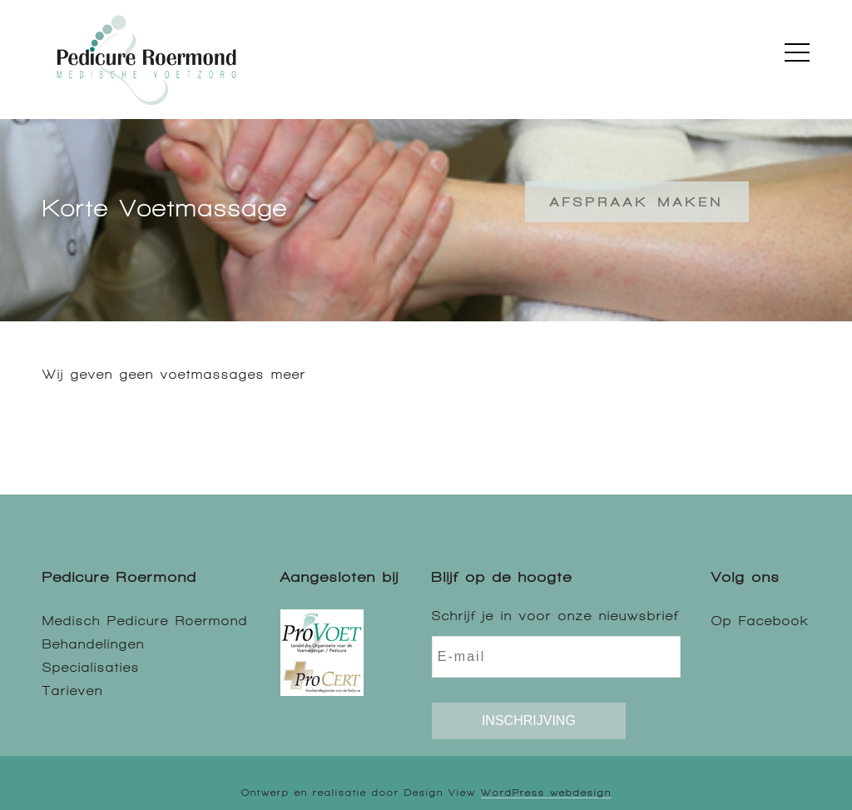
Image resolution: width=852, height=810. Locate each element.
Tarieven (72, 690)
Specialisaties (91, 667)
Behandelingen (93, 644)
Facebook (774, 621)
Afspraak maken (637, 202)
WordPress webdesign (546, 793)
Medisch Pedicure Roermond (145, 621)
